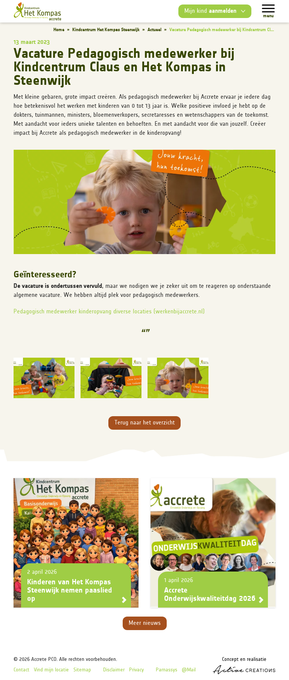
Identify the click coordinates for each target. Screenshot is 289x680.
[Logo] (37, 11)
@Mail (189, 670)
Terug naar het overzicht (144, 423)
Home (58, 30)
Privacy (136, 670)
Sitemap (82, 670)
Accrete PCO (43, 659)
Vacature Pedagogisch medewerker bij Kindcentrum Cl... (221, 30)
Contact (21, 670)
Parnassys (166, 670)
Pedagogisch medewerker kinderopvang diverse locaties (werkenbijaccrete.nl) (109, 312)
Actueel (154, 30)
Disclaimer (114, 670)
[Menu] (268, 8)
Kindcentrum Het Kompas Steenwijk (106, 30)
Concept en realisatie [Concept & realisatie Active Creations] (244, 665)
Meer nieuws (145, 623)
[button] (144, 202)
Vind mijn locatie (51, 670)
